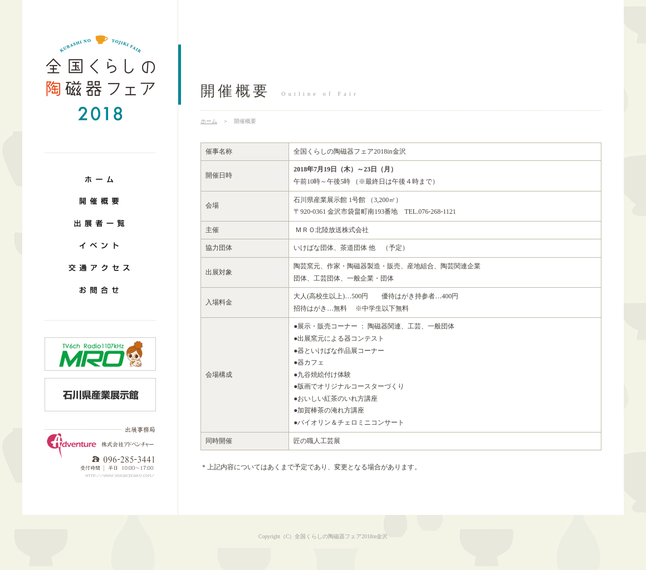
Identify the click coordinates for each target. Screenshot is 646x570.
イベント (100, 245)
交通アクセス (100, 267)
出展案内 (100, 222)
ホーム (100, 178)
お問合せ (100, 289)
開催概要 (100, 200)
